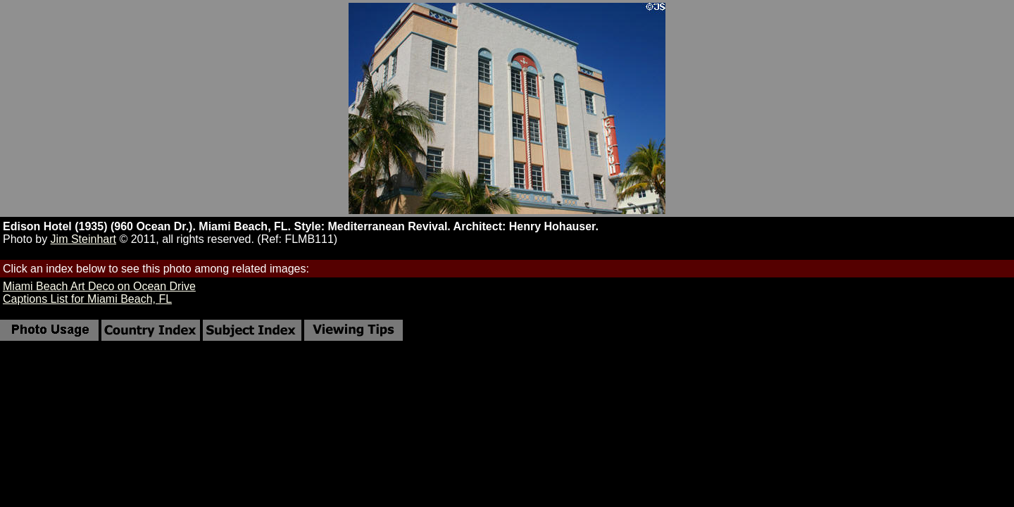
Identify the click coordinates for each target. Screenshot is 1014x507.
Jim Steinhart (83, 239)
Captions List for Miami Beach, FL (87, 299)
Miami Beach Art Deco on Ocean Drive (99, 286)
